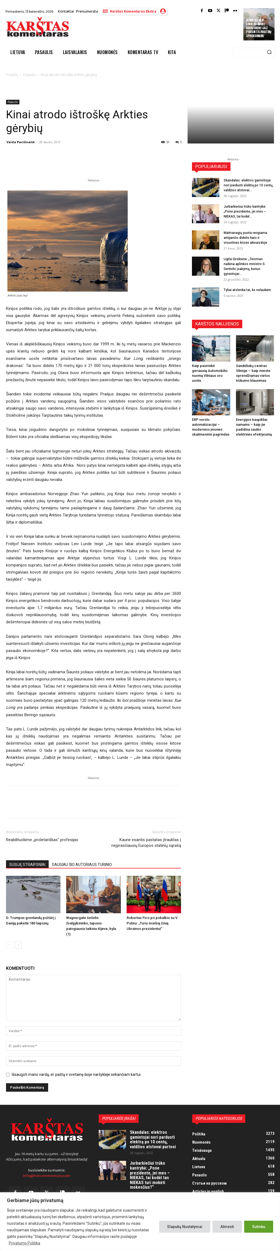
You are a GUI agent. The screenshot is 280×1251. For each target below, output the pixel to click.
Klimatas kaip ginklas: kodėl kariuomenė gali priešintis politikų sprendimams (258, 28)
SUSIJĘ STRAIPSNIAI (27, 864)
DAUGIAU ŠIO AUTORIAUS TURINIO (82, 864)
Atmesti (227, 1226)
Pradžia (12, 74)
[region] (140, 1221)
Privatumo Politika (24, 1243)
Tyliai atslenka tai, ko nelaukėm (247, 290)
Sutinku (258, 1226)
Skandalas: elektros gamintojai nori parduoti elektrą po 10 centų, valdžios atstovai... (248, 185)
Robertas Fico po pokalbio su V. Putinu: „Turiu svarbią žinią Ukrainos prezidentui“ (152, 923)
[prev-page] (9, 945)
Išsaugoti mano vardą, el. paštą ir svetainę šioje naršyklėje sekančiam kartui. (76, 1074)
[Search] (269, 52)
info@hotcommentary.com (46, 1175)
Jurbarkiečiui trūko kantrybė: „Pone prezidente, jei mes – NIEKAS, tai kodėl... (245, 211)
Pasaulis (29, 74)
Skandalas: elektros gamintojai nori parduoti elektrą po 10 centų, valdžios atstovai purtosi (153, 1139)
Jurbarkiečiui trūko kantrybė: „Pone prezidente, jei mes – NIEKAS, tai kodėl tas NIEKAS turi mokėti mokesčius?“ (150, 1175)
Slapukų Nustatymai (184, 1226)
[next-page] (18, 945)
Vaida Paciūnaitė (21, 142)
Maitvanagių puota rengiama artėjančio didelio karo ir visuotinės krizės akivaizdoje (245, 238)
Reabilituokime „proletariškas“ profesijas (42, 839)
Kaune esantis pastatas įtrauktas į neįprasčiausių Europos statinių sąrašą (146, 842)
